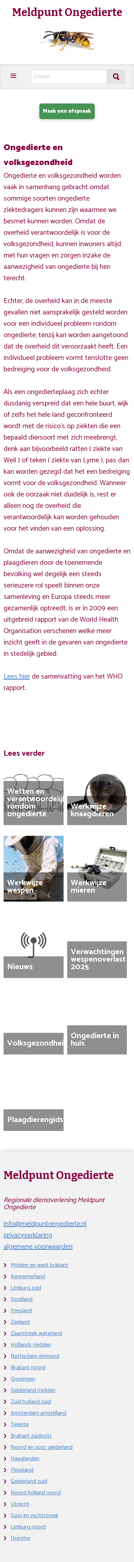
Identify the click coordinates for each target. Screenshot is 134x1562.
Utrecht (20, 1504)
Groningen (23, 1379)
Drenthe (20, 1538)
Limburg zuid (26, 1288)
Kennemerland (28, 1276)
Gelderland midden (33, 1390)
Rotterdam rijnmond (35, 1356)
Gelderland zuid (29, 1481)
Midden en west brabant (39, 1265)
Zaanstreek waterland (36, 1333)
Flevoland (22, 1470)
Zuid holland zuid (31, 1402)
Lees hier (17, 676)
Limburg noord (28, 1527)
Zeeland (20, 1322)
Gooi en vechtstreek (34, 1515)
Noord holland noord (36, 1493)
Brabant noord (28, 1367)
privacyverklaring (28, 1235)
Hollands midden (31, 1345)
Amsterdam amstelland (38, 1413)
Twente (20, 1424)
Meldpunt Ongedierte (67, 12)
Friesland (21, 1311)
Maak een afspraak (67, 111)
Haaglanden (25, 1458)
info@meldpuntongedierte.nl (45, 1224)
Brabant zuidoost (31, 1436)
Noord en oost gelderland (42, 1447)
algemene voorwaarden (38, 1247)
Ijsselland (22, 1299)
